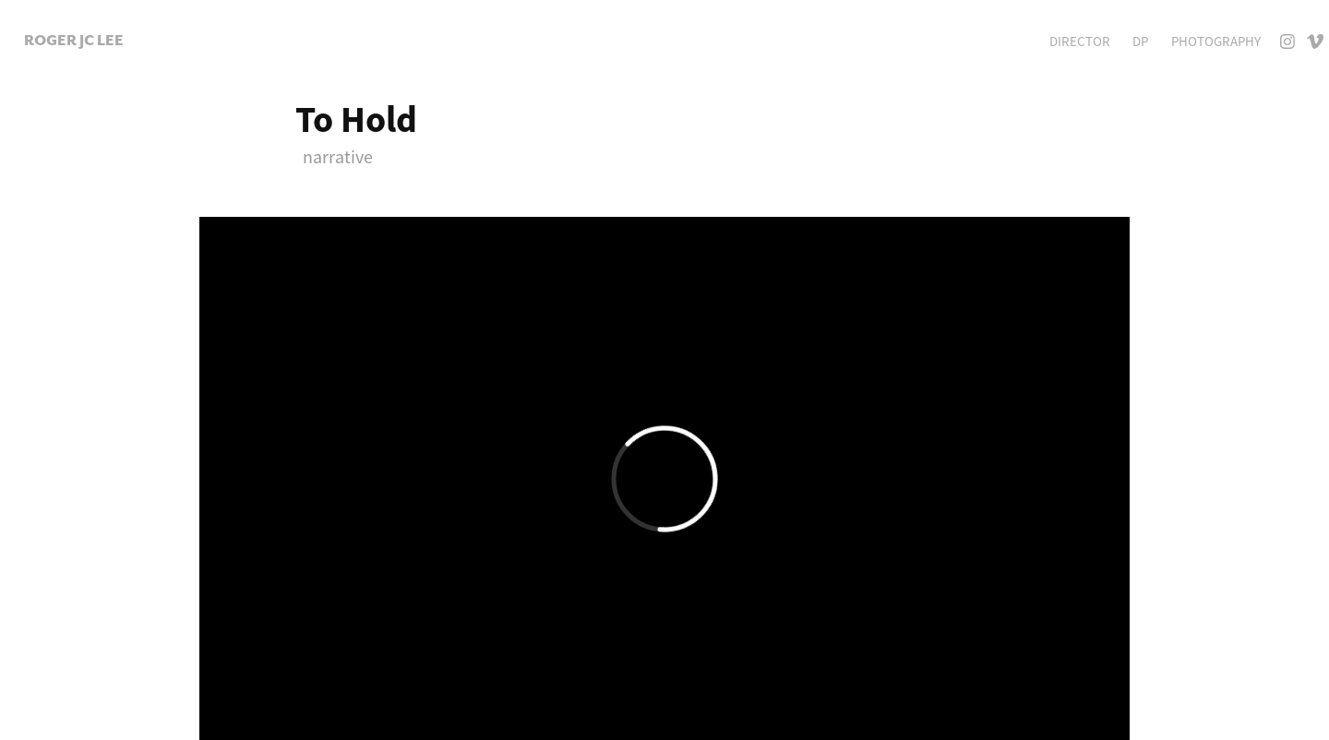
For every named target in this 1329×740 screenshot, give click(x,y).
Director (1079, 41)
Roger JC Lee (74, 40)
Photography (1216, 41)
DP (1140, 41)
